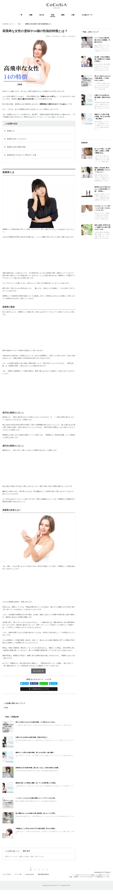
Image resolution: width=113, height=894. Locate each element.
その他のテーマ (87, 15)
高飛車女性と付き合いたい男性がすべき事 (21, 155)
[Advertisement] (38, 255)
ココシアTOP (6, 874)
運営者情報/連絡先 (43, 874)
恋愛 (30, 15)
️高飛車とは (11, 131)
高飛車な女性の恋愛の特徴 (16, 147)
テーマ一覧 (18, 874)
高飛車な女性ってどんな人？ (17, 139)
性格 (52, 15)
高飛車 (54, 91)
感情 (62, 15)
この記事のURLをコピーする (39, 689)
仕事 (73, 15)
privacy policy (29, 874)
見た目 (41, 15)
